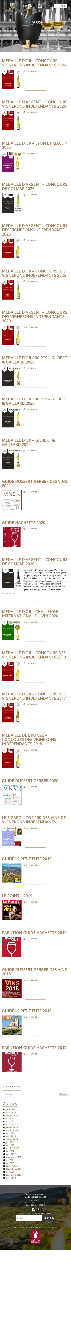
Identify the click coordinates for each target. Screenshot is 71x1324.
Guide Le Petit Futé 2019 (39, 858)
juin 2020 (9, 1171)
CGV (56, 1240)
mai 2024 (9, 1133)
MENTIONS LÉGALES (46, 1240)
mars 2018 (10, 1177)
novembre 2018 (13, 1174)
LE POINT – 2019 (30, 895)
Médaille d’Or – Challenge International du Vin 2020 (43, 613)
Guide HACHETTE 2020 (36, 522)
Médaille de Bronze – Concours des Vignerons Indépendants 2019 (42, 739)
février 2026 (11, 1115)
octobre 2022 (12, 1148)
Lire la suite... (31, 71)
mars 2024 (10, 1136)
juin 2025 (9, 1118)
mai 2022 (9, 1151)
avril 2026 (10, 1109)
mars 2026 (10, 1112)
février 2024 (11, 1139)
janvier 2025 (11, 1127)
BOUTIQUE (28, 6)
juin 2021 (9, 1160)
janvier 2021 (11, 1165)
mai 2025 (9, 1121)
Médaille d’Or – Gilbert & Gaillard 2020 (41, 442)
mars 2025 (10, 1124)
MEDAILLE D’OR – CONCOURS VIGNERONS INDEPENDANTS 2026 (34, 63)
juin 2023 (9, 1142)
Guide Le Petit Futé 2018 (39, 1010)
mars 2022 (10, 1154)
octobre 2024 (12, 1130)
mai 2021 (9, 1163)
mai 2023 (9, 1145)
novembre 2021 (13, 1157)
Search (63, 1094)
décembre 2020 (13, 1168)
